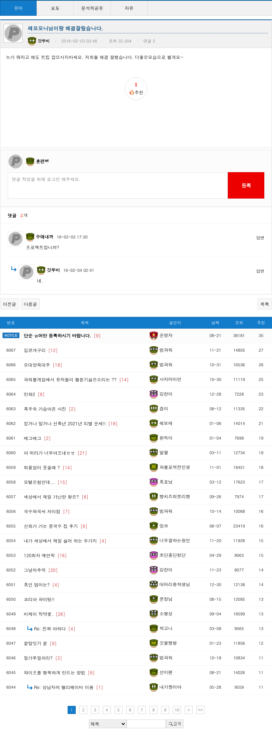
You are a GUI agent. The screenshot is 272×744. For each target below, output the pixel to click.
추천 (261, 322)
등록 (245, 185)
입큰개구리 (41, 350)
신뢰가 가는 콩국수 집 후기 (55, 526)
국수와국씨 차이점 (47, 511)
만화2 (34, 394)
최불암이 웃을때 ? (48, 467)
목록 (264, 304)
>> (200, 709)
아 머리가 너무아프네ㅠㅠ (55, 452)
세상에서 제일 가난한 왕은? (56, 496)
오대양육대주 (43, 365)
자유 (129, 8)
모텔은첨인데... (45, 482)
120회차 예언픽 (45, 555)
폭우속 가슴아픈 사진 (50, 409)
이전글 (9, 304)
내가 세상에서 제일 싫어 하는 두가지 (65, 540)
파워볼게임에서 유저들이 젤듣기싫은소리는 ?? (76, 379)
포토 (55, 8)
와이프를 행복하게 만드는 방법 (59, 672)
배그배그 (37, 438)
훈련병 (42, 161)
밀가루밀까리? (43, 658)
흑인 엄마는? (41, 584)
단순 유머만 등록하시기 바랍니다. (62, 335)
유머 (18, 8)
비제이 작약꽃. (44, 614)
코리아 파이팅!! (39, 599)
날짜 (215, 322)
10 (177, 709)
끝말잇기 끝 (40, 643)
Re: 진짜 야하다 (54, 628)
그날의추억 (41, 570)
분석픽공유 (92, 8)
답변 (260, 237)
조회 (239, 322)
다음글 (30, 304)
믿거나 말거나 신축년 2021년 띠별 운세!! (71, 423)
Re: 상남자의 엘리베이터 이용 (68, 687)
